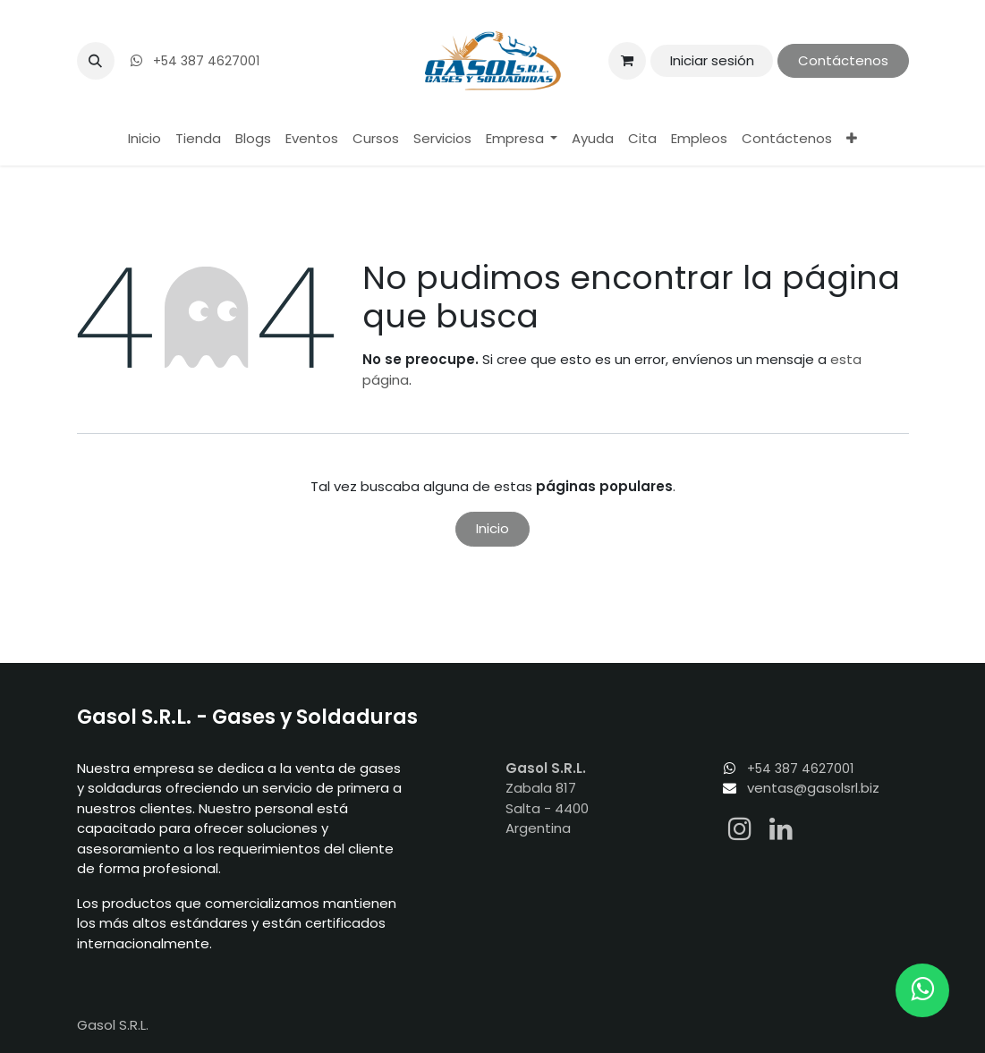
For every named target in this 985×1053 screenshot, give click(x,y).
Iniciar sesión (712, 60)
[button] (96, 61)
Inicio (492, 528)
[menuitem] (144, 139)
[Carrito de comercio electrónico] (627, 61)
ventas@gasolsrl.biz (813, 787)
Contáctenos (843, 60)
